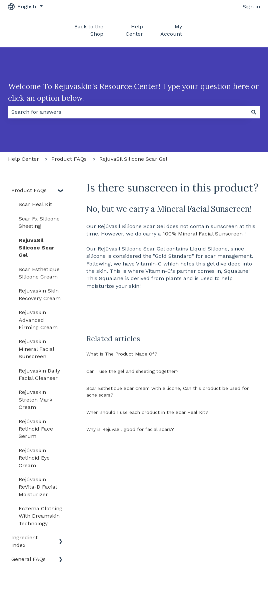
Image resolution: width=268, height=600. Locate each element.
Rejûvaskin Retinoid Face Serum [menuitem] (36, 429)
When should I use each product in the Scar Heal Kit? (147, 412)
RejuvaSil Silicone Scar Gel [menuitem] (36, 247)
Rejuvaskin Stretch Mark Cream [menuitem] (35, 399)
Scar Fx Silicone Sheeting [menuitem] (39, 222)
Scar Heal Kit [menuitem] (35, 204)
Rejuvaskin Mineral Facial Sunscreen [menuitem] (36, 349)
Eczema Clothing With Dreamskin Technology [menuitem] (40, 516)
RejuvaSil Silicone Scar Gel (133, 159)
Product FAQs (69, 159)
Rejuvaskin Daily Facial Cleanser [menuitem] (39, 374)
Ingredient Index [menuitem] (24, 541)
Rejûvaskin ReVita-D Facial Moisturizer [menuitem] (38, 487)
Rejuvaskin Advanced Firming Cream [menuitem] (38, 320)
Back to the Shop (88, 30)
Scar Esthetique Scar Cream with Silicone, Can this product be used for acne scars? (167, 392)
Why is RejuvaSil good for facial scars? (130, 429)
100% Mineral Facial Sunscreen (203, 233)
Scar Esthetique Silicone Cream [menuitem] (39, 273)
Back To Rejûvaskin (230, 30)
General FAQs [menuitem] (28, 559)
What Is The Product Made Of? (121, 354)
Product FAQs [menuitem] (29, 190)
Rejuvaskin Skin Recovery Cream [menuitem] (40, 294)
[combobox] (127, 112)
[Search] (253, 112)
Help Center (134, 30)
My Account (171, 30)
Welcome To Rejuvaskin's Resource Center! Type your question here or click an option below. (133, 92)
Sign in (251, 6)
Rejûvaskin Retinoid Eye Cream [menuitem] (34, 458)
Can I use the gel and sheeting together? (132, 371)
